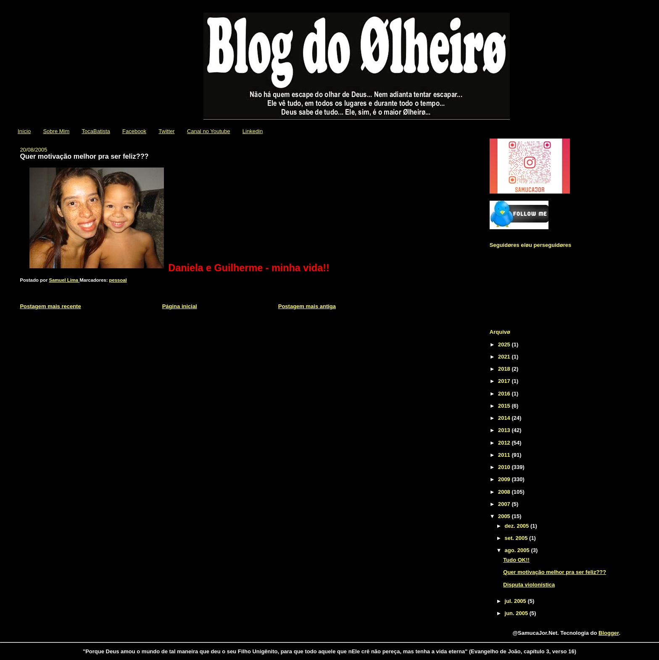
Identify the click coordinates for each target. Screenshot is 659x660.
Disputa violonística (529, 584)
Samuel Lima (64, 280)
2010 (505, 467)
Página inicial (179, 306)
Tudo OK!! (516, 560)
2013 (505, 430)
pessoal (118, 280)
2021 (505, 357)
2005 (505, 516)
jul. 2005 (516, 601)
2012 (505, 443)
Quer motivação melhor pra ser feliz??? (554, 572)
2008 (505, 492)
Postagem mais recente (50, 306)
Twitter (166, 131)
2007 (505, 504)
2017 (505, 381)
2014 (505, 418)
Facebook (134, 131)
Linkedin (253, 131)
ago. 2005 (518, 550)
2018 (505, 369)
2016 (505, 393)
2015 (505, 406)
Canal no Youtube (208, 131)
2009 (505, 479)
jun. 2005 (517, 613)
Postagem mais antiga (307, 306)
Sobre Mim (56, 131)
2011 (505, 455)
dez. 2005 (517, 526)
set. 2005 (517, 538)
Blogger (608, 633)
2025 (505, 344)
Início (24, 131)
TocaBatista (96, 131)
